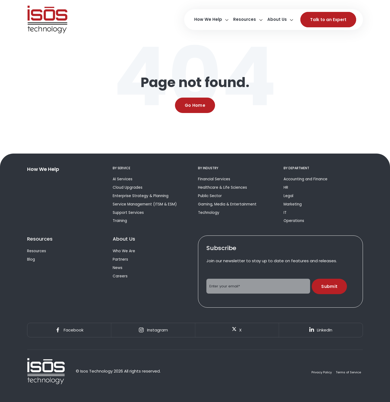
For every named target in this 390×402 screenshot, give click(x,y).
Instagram (153, 330)
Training (120, 220)
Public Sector (210, 195)
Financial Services (214, 179)
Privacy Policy (321, 372)
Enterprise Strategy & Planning (140, 195)
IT (285, 212)
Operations (294, 220)
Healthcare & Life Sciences (222, 187)
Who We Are (124, 251)
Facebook (69, 330)
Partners (120, 259)
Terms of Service (348, 372)
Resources (244, 19)
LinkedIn (320, 330)
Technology (208, 212)
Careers (120, 276)
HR (286, 187)
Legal (288, 195)
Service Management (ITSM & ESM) (145, 204)
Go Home (195, 105)
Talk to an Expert (328, 19)
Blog (31, 259)
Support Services (128, 212)
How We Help (208, 19)
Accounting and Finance (305, 179)
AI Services (122, 179)
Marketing (293, 204)
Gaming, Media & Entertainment (227, 204)
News (117, 267)
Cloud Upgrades (127, 187)
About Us (277, 19)
